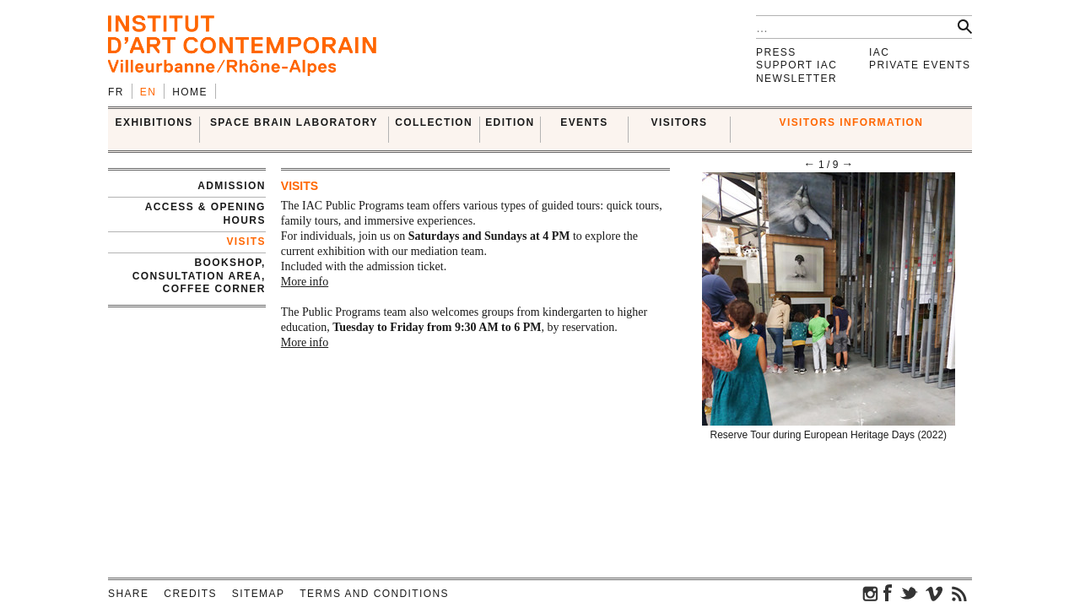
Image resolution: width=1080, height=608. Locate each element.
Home (190, 92)
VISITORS (679, 122)
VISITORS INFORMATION (852, 122)
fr (116, 92)
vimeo (934, 592)
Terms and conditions (374, 594)
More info (304, 281)
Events (584, 122)
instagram (870, 592)
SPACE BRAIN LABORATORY (294, 122)
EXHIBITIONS (154, 122)
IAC (879, 52)
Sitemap (258, 594)
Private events (920, 65)
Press (776, 52)
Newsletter (796, 78)
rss (959, 592)
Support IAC (796, 65)
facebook (887, 592)
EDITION (509, 122)
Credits (190, 594)
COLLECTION (433, 122)
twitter (908, 592)
